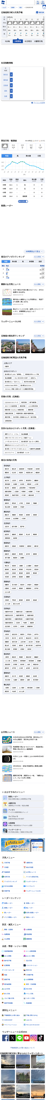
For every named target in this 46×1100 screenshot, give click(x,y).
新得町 (7, 569)
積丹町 (7, 668)
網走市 (7, 515)
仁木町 (21, 668)
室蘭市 (7, 585)
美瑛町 (14, 488)
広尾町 (14, 573)
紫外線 (5, 80)
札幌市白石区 (9, 615)
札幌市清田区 (9, 623)
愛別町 (29, 484)
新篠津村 (30, 626)
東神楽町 (7, 484)
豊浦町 (36, 585)
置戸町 (22, 526)
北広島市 (7, 626)
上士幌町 (28, 566)
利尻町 (21, 472)
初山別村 (7, 507)
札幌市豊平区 (20, 615)
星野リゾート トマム (11, 434)
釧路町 (14, 554)
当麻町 (15, 484)
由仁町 (31, 642)
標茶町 (35, 554)
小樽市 (7, 657)
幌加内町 (31, 495)
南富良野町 (8, 491)
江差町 (14, 688)
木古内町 (7, 680)
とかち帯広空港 (33, 406)
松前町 (21, 676)
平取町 (14, 600)
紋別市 (7, 534)
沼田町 (29, 649)
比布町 (22, 484)
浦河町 (28, 600)
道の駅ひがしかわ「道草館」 (13, 374)
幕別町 (21, 573)
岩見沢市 (14, 634)
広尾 (7, 270)
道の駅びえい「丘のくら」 (13, 382)
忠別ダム (33, 378)
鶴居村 (15, 558)
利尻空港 (24, 402)
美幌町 (14, 515)
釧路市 (7, 554)
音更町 (14, 566)
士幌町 (21, 566)
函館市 (7, 676)
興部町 (35, 534)
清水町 (14, 569)
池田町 (28, 573)
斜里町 (28, 515)
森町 (28, 680)
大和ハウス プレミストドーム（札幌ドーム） (18, 438)
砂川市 (21, 638)
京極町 (39, 661)
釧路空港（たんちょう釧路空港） (15, 410)
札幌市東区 (29, 612)
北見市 (7, 526)
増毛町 (14, 503)
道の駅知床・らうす (23, 452)
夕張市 (7, 634)
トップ (4, 7)
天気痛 (5, 85)
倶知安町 (7, 664)
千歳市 (25, 623)
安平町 (36, 588)
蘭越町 (36, 657)
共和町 (15, 664)
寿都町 (21, 657)
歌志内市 (28, 638)
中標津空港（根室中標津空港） (25, 413)
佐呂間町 (16, 518)
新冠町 (21, 600)
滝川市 (14, 638)
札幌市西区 (8, 619)
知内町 (35, 676)
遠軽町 (14, 534)
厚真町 (21, 588)
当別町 (22, 626)
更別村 (36, 569)
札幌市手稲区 (30, 619)
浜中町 (28, 554)
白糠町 (22, 558)
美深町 (7, 495)
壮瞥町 (7, 588)
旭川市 (7, 480)
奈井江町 (14, 642)
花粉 (5, 90)
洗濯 (5, 96)
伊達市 (29, 585)
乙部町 (38, 688)
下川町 (38, 491)
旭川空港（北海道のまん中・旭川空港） (25, 417)
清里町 (35, 515)
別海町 (14, 546)
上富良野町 (22, 488)
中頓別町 (30, 469)
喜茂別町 (31, 661)
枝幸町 (38, 469)
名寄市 (21, 480)
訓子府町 (14, 526)
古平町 (14, 668)
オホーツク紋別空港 (11, 406)
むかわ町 (7, 592)
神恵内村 (35, 664)
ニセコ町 (7, 661)
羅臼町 (36, 546)
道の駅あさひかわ (26, 385)
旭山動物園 (8, 378)
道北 (21, 7)
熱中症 (5, 74)
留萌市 (7, 503)
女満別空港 (8, 421)
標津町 (29, 546)
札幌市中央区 (9, 612)
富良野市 (28, 480)
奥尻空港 (7, 417)
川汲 (7, 278)
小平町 (21, 503)
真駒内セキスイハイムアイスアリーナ (16, 445)
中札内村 (28, 569)
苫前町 (28, 503)
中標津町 (21, 546)
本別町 (7, 577)
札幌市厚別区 (19, 619)
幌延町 (38, 472)
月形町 (14, 645)
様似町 (35, 600)
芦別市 (29, 634)
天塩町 (22, 507)
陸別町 (21, 577)
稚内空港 (22, 406)
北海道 (12, 7)
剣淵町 (31, 491)
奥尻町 (7, 691)
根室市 (7, 546)
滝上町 (28, 534)
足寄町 (14, 577)
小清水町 (7, 518)
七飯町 (15, 680)
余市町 (28, 668)
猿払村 (14, 469)
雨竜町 (15, 649)
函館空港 (30, 410)
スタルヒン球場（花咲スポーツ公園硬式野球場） (19, 389)
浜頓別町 (21, 469)
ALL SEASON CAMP (21, 378)
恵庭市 (32, 623)
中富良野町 (32, 488)
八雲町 (7, 688)
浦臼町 (21, 645)
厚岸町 (21, 554)
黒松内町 (28, 657)
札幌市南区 (30, 615)
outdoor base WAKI (11, 385)
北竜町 (22, 649)
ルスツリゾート (9, 452)
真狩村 (15, 661)
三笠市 (7, 638)
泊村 (28, 664)
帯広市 (7, 566)
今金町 (14, 691)
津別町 (21, 515)
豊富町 (7, 472)
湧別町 (21, 534)
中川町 (24, 495)
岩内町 (22, 664)
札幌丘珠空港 (9, 413)
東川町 (7, 488)
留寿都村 (23, 661)
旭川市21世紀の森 (29, 382)
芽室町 (21, 569)
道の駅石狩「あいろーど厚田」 (30, 441)
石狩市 (15, 626)
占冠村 (17, 491)
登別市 (22, 585)
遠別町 (15, 507)
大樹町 (7, 573)
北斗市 (14, 676)
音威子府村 (15, 495)
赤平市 (36, 634)
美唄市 (22, 634)
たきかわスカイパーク (11, 402)
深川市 (36, 638)
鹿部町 (22, 680)
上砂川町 (23, 642)
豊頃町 (35, 573)
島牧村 (14, 657)
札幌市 (7, 366)
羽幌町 (35, 503)
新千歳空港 (33, 402)
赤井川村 (35, 668)
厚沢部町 (30, 688)
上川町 (36, 484)
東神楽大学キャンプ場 (32, 374)
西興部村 (7, 538)
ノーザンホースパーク (11, 441)
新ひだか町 (16, 604)
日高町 (7, 600)
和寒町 (24, 491)
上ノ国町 (21, 688)
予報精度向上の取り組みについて (22, 1048)
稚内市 (7, 469)
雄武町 (15, 538)
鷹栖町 (36, 480)
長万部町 (35, 680)
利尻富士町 (29, 472)
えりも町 (7, 604)
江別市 (18, 623)
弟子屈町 (7, 558)
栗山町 (7, 645)
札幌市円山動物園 (35, 449)
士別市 (14, 480)
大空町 (24, 518)
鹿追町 (36, 566)
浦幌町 (28, 577)
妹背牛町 (38, 645)
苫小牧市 (14, 585)
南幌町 (7, 642)
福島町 (28, 676)
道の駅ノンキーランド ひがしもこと (16, 449)
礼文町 (14, 472)
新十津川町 (29, 645)
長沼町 (38, 642)
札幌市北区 (19, 612)
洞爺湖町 (28, 588)
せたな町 (21, 691)
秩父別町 (7, 649)
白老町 (14, 588)
